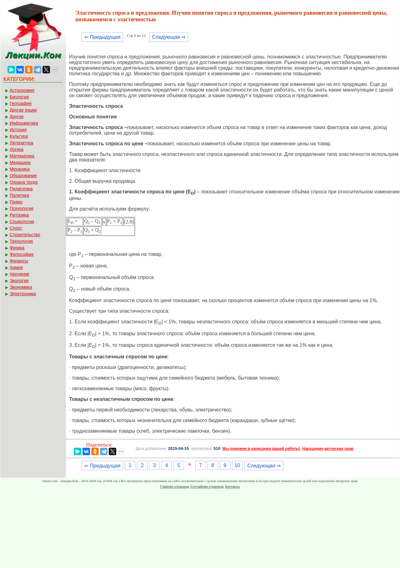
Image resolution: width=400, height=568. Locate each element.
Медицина (20, 162)
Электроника (23, 293)
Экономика (21, 287)
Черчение (19, 274)
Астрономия (22, 90)
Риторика (19, 214)
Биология (19, 96)
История (18, 129)
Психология (21, 208)
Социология (22, 221)
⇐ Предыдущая (102, 37)
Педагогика (21, 188)
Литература (21, 142)
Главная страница (174, 486)
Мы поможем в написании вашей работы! (261, 448)
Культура (19, 136)
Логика (16, 149)
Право (16, 201)
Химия (16, 267)
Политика (19, 195)
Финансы (19, 260)
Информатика (24, 123)
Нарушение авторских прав (327, 448)
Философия (21, 254)
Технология (21, 241)
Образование (23, 175)
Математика (22, 155)
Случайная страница (206, 486)
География (21, 103)
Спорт (16, 228)
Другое (16, 116)
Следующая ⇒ (169, 37)
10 (237, 465)
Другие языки (23, 109)
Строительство (25, 234)
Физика (17, 247)
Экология (19, 280)
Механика (20, 169)
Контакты (232, 486)
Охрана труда (24, 182)
